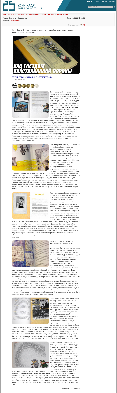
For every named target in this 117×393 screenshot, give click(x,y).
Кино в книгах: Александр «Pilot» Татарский (51, 14)
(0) (82, 25)
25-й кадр (6, 14)
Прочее (104, 2)
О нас (96, 2)
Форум (112, 2)
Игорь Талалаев (14, 20)
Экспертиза (29, 14)
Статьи (89, 2)
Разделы (21, 14)
